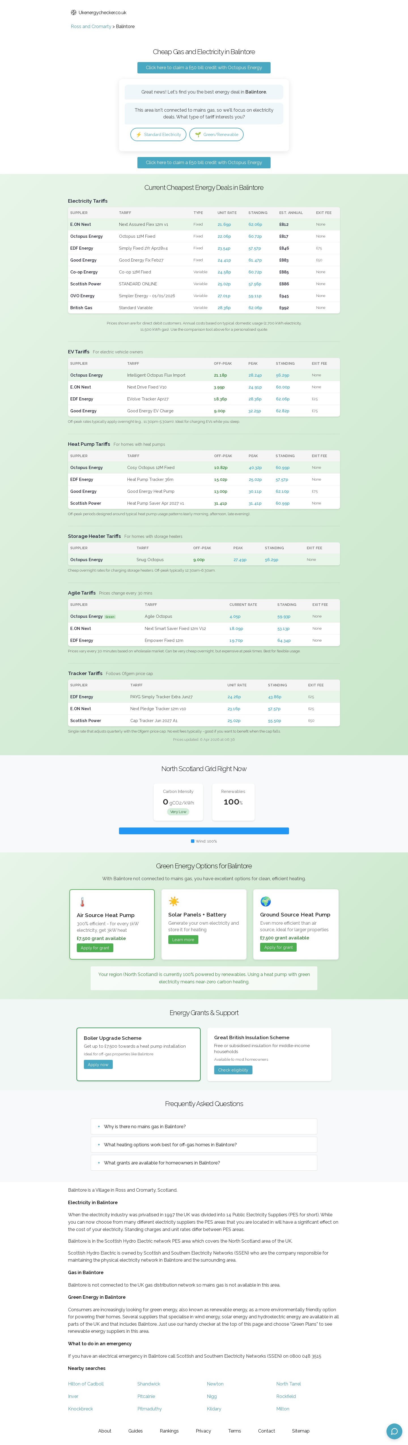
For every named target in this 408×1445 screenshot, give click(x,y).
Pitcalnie (146, 1397)
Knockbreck (80, 1409)
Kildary (214, 1409)
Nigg (212, 1397)
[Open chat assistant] (394, 1431)
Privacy (203, 1431)
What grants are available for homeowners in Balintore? (162, 1163)
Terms (234, 1431)
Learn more (183, 940)
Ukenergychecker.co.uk (98, 12)
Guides (135, 1431)
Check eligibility (233, 1070)
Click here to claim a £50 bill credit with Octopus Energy (204, 67)
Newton (215, 1384)
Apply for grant (95, 948)
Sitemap (301, 1431)
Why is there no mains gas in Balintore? (145, 1127)
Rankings (169, 1431)
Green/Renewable (224, 135)
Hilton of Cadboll (86, 1384)
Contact (266, 1431)
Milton (282, 1409)
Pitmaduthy (149, 1409)
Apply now (98, 1065)
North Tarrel (288, 1384)
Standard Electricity (161, 135)
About (104, 1431)
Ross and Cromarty (91, 26)
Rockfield (286, 1397)
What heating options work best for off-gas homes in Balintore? (170, 1145)
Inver (73, 1397)
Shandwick (148, 1384)
